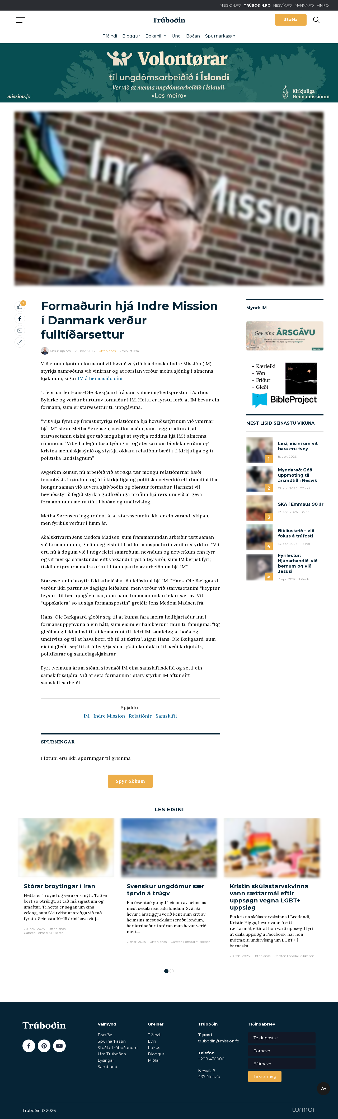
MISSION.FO (230, 5)
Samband (107, 1066)
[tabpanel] (66, 890)
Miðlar (154, 1060)
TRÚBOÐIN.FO (257, 5)
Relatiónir (140, 716)
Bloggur (131, 36)
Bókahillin (155, 36)
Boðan (193, 36)
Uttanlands (107, 351)
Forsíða (105, 1034)
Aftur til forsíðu (64, 19)
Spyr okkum (130, 781)
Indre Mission (109, 716)
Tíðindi (110, 36)
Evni (152, 1041)
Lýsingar (106, 1060)
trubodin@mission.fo (218, 1040)
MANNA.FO (304, 5)
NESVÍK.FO (282, 5)
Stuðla (290, 19)
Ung (176, 36)
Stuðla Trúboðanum (118, 1047)
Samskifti (166, 716)
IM (87, 716)
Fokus (154, 1047)
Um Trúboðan (112, 1053)
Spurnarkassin (220, 36)
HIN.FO (323, 5)
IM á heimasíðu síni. (101, 378)
